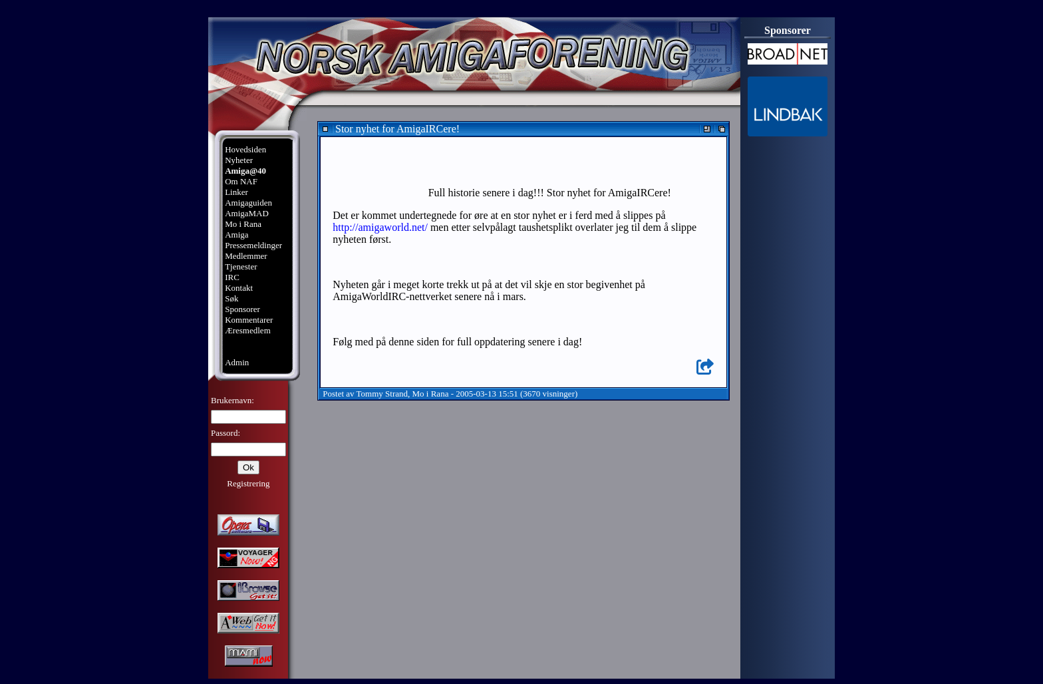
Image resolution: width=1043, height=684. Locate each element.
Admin (237, 362)
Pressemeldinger (253, 245)
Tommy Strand (382, 394)
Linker (236, 192)
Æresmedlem (248, 330)
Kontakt (239, 288)
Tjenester (241, 266)
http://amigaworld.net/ (380, 227)
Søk (231, 298)
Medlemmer (246, 256)
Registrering (248, 483)
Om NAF (241, 181)
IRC (232, 277)
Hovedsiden (245, 149)
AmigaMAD (247, 213)
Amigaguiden (248, 203)
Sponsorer (242, 309)
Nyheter (239, 160)
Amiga (236, 235)
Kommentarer (249, 320)
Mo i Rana (243, 224)
